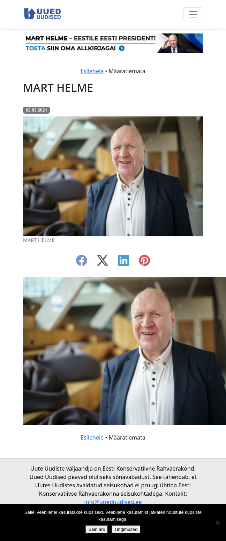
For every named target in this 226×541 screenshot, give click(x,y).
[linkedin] (123, 262)
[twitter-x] (102, 262)
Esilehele (92, 71)
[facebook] (81, 262)
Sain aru (96, 529)
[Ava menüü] (193, 14)
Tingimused (126, 529)
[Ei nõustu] (217, 522)
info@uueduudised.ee (113, 502)
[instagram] (144, 262)
